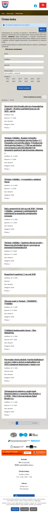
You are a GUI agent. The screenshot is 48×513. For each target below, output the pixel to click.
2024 (26, 81)
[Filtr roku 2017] (35, 78)
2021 (7, 81)
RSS (42, 29)
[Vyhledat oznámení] (24, 88)
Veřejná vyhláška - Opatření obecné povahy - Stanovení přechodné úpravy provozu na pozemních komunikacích (23, 245)
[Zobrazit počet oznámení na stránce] (44, 97)
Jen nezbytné (24, 509)
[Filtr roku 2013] (11, 78)
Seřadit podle (8, 71)
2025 (32, 81)
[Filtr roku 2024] (23, 81)
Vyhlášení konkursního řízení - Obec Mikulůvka (20, 331)
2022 (13, 81)
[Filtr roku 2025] (29, 81)
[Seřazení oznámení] (24, 73)
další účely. (38, 500)
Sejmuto (7, 65)
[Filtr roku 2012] (4, 78)
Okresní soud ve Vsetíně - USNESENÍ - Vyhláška (20, 302)
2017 (38, 79)
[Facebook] (35, 5)
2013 (13, 79)
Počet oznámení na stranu (32, 97)
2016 (32, 79)
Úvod (3, 13)
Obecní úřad (9, 13)
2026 (38, 81)
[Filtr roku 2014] (17, 78)
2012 (7, 79)
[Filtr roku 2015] (23, 78)
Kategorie (7, 76)
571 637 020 (25, 462)
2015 (26, 79)
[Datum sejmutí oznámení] (24, 67)
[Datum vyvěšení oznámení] (24, 62)
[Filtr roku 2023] (17, 81)
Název (6, 54)
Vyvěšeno (7, 59)
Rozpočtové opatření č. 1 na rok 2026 (20, 274)
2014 (20, 79)
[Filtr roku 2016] (29, 78)
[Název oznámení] (24, 56)
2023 (20, 81)
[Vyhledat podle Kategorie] (35, 81)
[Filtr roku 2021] (4, 81)
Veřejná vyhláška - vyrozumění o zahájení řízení (22, 180)
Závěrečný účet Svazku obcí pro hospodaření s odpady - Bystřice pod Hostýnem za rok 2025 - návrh (23, 108)
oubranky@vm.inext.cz (26, 465)
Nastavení (33, 509)
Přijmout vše (15, 509)
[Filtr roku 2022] (11, 81)
